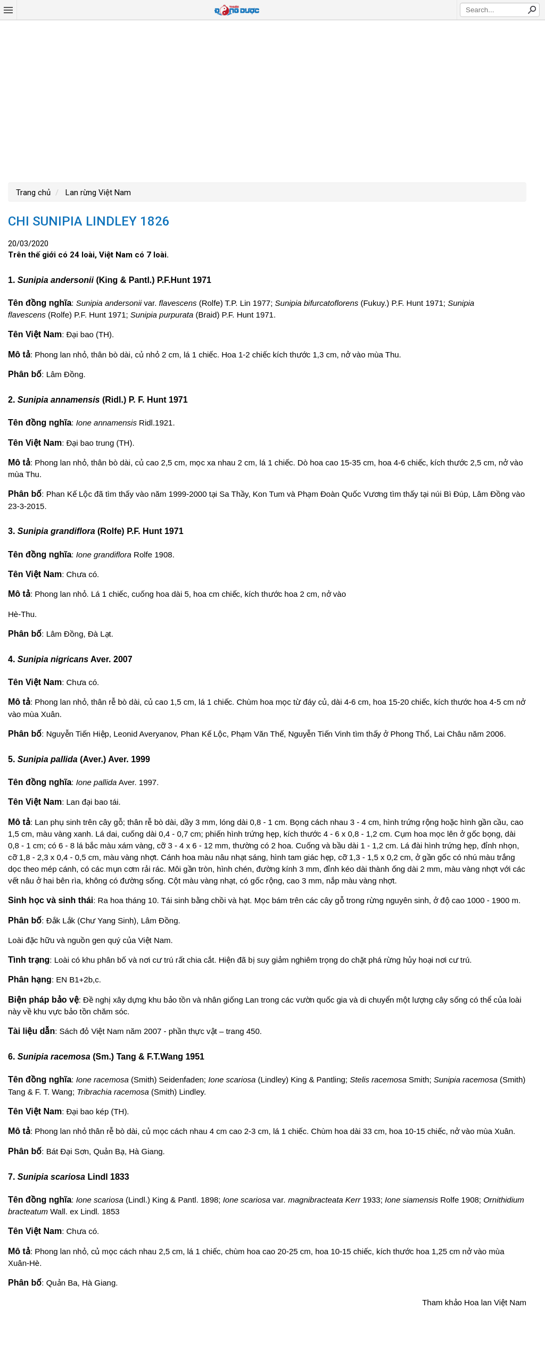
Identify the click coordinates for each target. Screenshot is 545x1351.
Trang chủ (33, 192)
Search (532, 9)
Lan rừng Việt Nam (97, 192)
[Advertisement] (272, 100)
